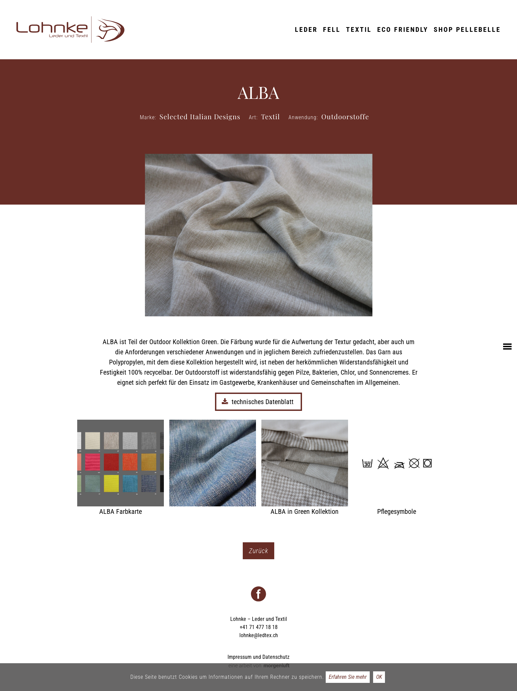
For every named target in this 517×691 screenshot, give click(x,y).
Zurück (258, 551)
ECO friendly (402, 29)
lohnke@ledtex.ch (258, 635)
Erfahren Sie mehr (348, 677)
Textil (359, 29)
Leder (306, 29)
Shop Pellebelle (467, 29)
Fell (332, 29)
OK (379, 677)
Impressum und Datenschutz (258, 657)
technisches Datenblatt (258, 402)
